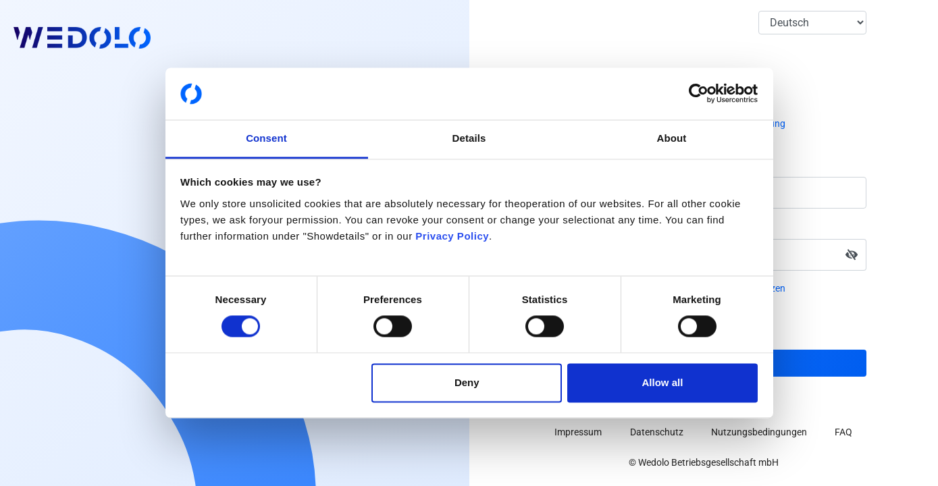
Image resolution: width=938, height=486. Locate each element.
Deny (466, 382)
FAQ (843, 432)
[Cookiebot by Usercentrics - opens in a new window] (699, 94)
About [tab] (672, 138)
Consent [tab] (266, 138)
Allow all (662, 382)
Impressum (578, 432)
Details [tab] (469, 138)
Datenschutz (656, 432)
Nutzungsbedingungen (759, 432)
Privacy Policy (452, 236)
